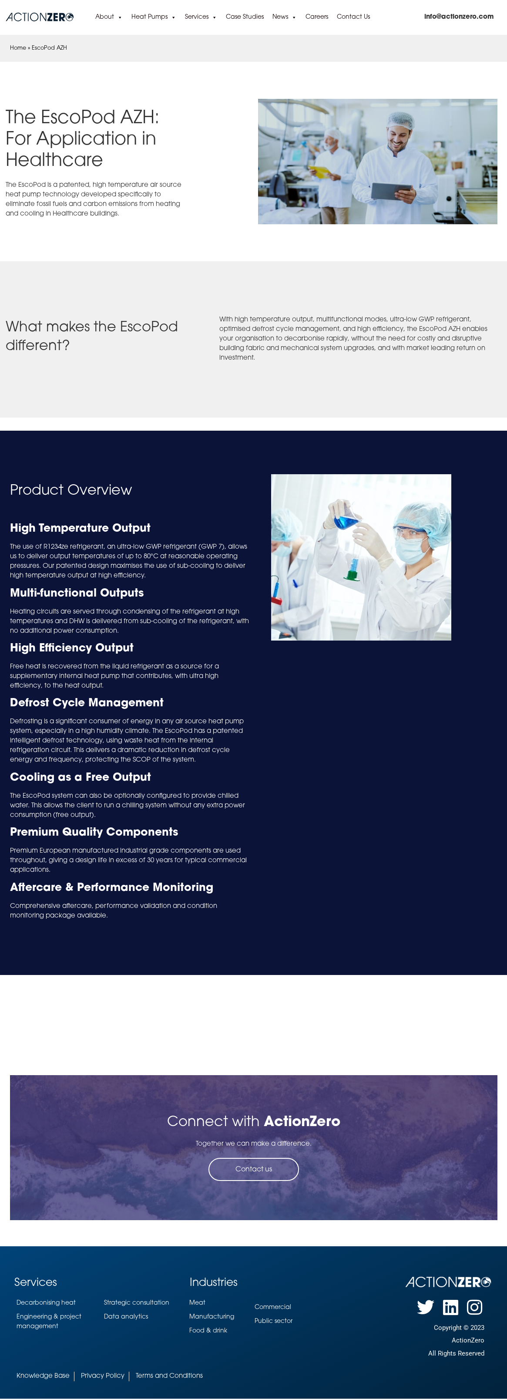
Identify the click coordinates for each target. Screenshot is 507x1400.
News (284, 17)
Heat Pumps (153, 17)
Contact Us (353, 17)
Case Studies (245, 17)
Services (201, 17)
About (109, 17)
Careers (317, 17)
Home (18, 48)
